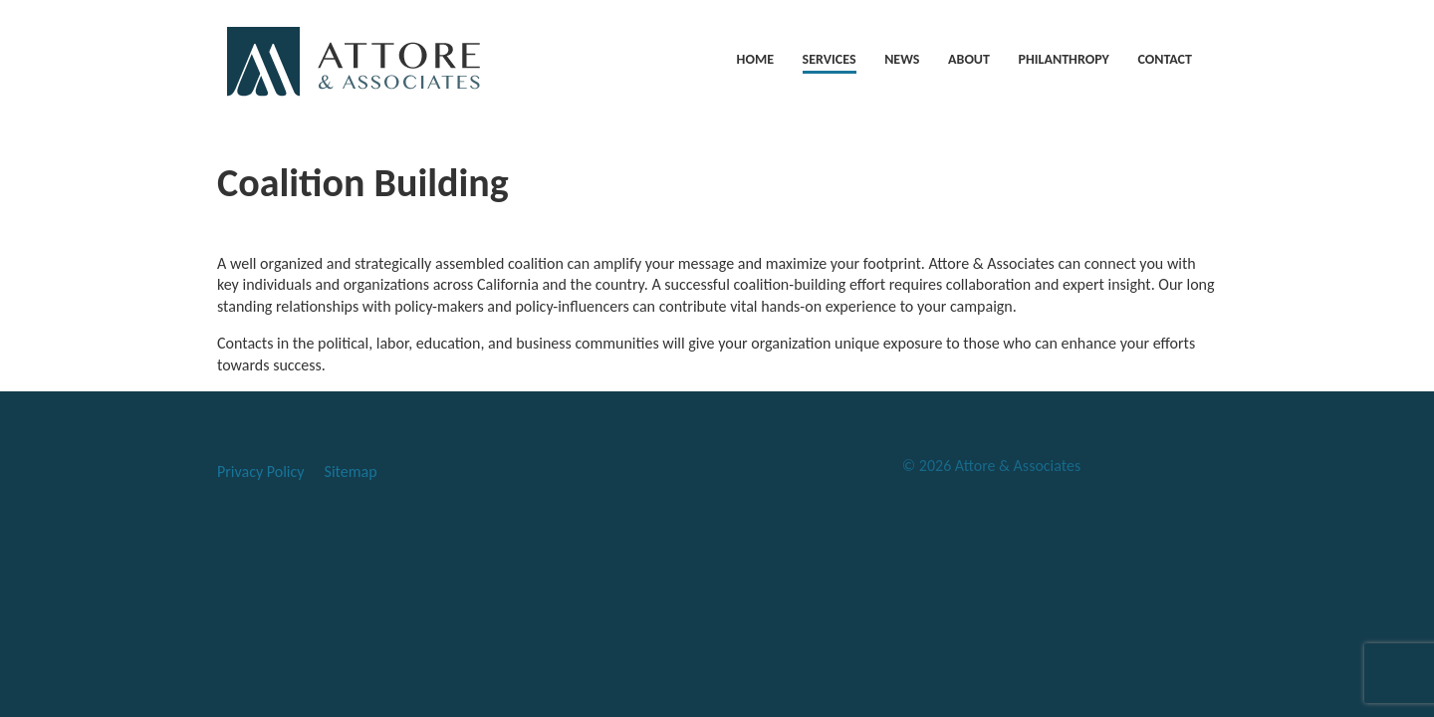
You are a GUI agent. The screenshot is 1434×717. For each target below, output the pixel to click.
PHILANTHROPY (1064, 59)
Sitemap (351, 471)
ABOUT (969, 59)
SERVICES (829, 59)
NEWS (901, 59)
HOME (755, 59)
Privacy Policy (261, 471)
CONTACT (1164, 59)
